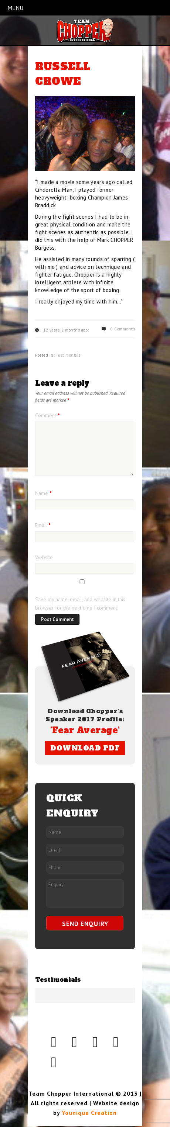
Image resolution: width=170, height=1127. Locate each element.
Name (43, 493)
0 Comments (122, 329)
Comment (47, 415)
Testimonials (68, 355)
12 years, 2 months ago (65, 330)
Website (44, 557)
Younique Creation (89, 1112)
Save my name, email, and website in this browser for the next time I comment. (80, 603)
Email (42, 525)
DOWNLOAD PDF (85, 748)
